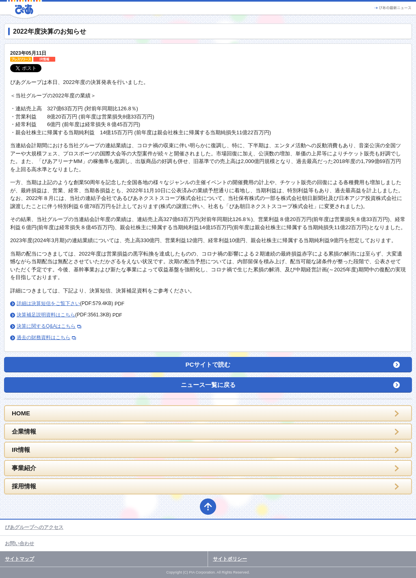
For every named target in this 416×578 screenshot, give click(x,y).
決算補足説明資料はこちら (46, 315)
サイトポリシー (230, 559)
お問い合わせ (19, 543)
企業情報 (24, 431)
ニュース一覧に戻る (208, 384)
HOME (21, 413)
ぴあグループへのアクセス (34, 527)
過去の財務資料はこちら (43, 337)
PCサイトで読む (208, 364)
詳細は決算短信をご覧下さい (48, 303)
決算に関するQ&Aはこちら (46, 326)
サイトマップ (19, 559)
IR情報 (21, 449)
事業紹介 (24, 467)
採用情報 (24, 486)
